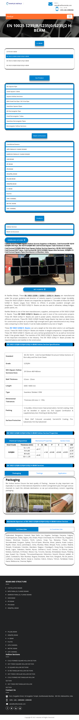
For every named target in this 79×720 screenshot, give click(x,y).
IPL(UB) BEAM (11, 179)
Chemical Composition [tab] (18, 441)
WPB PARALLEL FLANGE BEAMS (17, 149)
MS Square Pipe (12, 86)
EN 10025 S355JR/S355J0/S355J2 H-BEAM (18, 65)
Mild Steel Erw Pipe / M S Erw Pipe (18, 101)
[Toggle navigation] (69, 16)
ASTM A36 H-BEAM (12, 52)
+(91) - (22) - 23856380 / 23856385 (20, 700)
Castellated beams (13, 144)
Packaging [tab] (17, 473)
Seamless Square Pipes (14, 106)
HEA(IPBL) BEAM (12, 174)
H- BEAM (9, 189)
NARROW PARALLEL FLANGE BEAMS (18, 154)
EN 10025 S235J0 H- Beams (20, 328)
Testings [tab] (39, 473)
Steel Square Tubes (13, 91)
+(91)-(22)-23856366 (66, 10)
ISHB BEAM (10, 159)
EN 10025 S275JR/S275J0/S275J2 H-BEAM (18, 61)
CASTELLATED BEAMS (15, 588)
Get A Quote (39, 289)
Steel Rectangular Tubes (15, 116)
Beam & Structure (13, 232)
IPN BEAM (10, 169)
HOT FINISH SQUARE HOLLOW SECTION (21, 664)
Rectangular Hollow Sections (16, 126)
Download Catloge (16, 240)
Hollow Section (12, 227)
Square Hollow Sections (15, 96)
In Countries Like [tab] (56, 529)
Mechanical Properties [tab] (43, 441)
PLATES (9, 194)
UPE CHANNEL (11, 208)
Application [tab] (62, 473)
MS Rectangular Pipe (14, 111)
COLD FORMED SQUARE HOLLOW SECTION (22, 661)
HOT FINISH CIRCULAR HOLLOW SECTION (21, 674)
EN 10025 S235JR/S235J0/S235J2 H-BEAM (18, 56)
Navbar (10, 16)
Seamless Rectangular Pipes (16, 121)
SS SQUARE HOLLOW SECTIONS (18, 667)
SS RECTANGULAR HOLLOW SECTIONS (20, 671)
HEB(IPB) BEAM (11, 184)
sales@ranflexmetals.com (63, 5)
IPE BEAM (10, 164)
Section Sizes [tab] (65, 441)
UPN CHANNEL (11, 199)
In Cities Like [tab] (21, 529)
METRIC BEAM (11, 203)
